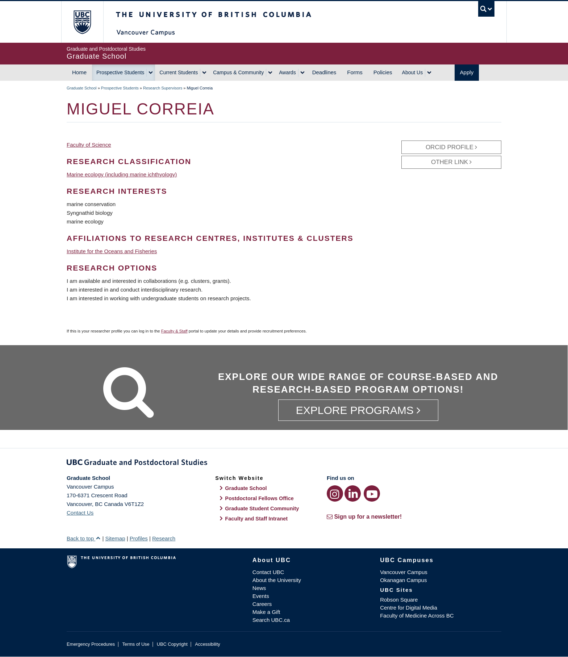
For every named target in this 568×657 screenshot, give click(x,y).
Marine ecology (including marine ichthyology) (122, 174)
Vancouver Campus (403, 572)
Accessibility (207, 644)
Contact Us (80, 513)
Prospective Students (120, 72)
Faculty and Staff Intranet (256, 519)
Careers (262, 604)
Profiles (139, 538)
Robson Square (399, 600)
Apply (467, 72)
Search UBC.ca (271, 620)
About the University (276, 580)
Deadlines (324, 72)
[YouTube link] (372, 493)
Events (260, 596)
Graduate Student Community (262, 508)
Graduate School (82, 88)
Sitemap (115, 538)
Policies (382, 72)
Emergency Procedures (91, 644)
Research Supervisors (162, 88)
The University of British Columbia (82, 22)
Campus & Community (238, 72)
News (259, 588)
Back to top (84, 538)
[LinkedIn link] (352, 493)
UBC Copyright (172, 644)
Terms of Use (135, 644)
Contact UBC (268, 572)
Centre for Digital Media (408, 607)
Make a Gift (266, 612)
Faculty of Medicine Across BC (417, 615)
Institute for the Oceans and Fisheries (112, 251)
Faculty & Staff (174, 331)
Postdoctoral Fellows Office (259, 498)
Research (163, 538)
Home (79, 72)
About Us (412, 72)
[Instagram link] (335, 493)
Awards (287, 72)
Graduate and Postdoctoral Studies (284, 463)
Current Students (178, 72)
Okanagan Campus (403, 580)
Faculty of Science (89, 145)
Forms (355, 72)
